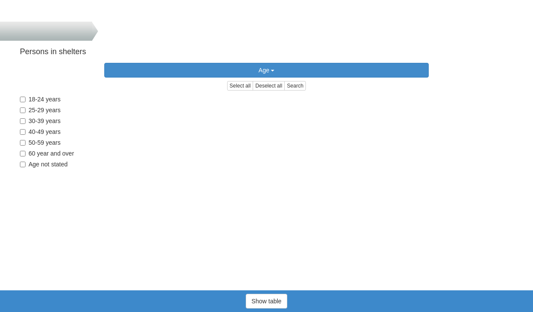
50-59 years (40, 142)
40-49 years (40, 131)
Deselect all (268, 86)
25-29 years (40, 110)
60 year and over (47, 153)
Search (295, 86)
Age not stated (43, 164)
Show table (266, 301)
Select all (240, 86)
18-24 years (40, 99)
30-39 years (40, 120)
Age (267, 70)
